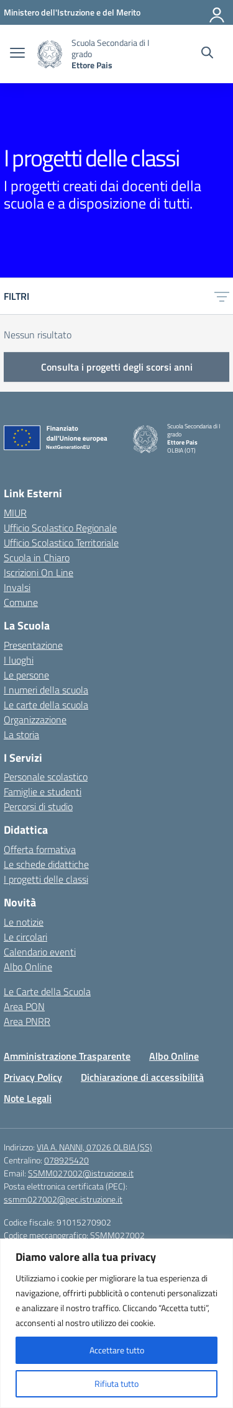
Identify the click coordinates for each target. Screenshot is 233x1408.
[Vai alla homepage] (49, 54)
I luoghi (19, 659)
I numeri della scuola (46, 689)
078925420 (66, 1160)
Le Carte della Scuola (47, 991)
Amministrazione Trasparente (67, 1056)
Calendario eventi (40, 951)
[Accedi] (217, 12)
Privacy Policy (33, 1077)
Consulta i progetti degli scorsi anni (117, 366)
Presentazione (33, 645)
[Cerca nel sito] (207, 54)
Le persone (26, 674)
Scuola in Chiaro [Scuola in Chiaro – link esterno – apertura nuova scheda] (37, 557)
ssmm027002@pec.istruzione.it (63, 1199)
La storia (21, 734)
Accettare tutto (116, 1349)
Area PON (24, 1006)
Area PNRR (27, 1021)
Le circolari (25, 936)
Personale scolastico (46, 776)
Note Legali (28, 1098)
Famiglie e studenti (42, 791)
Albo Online (28, 966)
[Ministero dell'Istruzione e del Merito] (72, 12)
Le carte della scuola (46, 704)
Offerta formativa (40, 849)
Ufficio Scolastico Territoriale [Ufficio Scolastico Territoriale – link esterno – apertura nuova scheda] (61, 542)
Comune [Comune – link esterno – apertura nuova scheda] (21, 602)
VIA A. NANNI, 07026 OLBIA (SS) (94, 1146)
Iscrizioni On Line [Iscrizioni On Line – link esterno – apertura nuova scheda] (38, 572)
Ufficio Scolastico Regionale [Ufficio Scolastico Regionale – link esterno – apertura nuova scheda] (60, 527)
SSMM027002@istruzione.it (81, 1173)
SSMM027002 (117, 1235)
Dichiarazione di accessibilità (142, 1077)
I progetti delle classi (46, 879)
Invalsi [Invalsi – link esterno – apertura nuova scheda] (17, 587)
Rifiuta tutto (116, 1383)
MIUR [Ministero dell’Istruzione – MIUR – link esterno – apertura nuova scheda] (15, 512)
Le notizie (23, 921)
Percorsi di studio (38, 806)
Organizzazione (35, 719)
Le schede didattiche (46, 864)
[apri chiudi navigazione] (17, 54)
